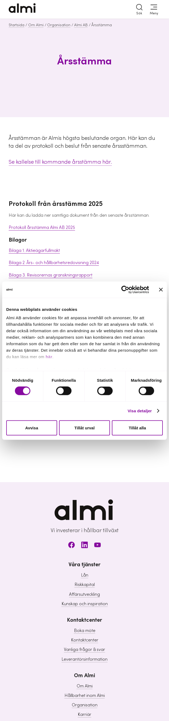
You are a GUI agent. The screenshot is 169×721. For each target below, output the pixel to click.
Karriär (84, 714)
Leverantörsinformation (84, 659)
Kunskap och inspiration (84, 603)
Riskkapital (84, 584)
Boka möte (84, 630)
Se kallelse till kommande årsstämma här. (60, 162)
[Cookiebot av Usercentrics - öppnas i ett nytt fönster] (125, 289)
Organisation (58, 25)
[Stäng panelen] (161, 289)
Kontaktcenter (84, 640)
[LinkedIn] (84, 546)
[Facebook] (71, 546)
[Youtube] (97, 546)
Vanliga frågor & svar (84, 649)
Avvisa (31, 427)
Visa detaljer (140, 411)
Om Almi (36, 25)
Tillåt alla (137, 427)
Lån (84, 575)
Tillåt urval (84, 427)
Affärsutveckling (84, 594)
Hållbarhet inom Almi (84, 695)
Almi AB (81, 25)
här (49, 356)
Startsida (16, 25)
